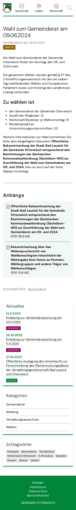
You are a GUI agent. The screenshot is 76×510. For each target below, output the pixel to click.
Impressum (38, 487)
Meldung (12, 412)
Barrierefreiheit (38, 495)
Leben (39, 8)
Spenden (61, 456)
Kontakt (38, 483)
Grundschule (47, 451)
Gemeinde (21, 8)
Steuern (11, 460)
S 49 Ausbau (46, 456)
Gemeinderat (37, 289)
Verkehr (35, 460)
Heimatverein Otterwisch (21, 456)
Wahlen (8, 171)
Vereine (23, 460)
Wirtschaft (56, 8)
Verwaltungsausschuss (22, 419)
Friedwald (12, 451)
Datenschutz (38, 491)
